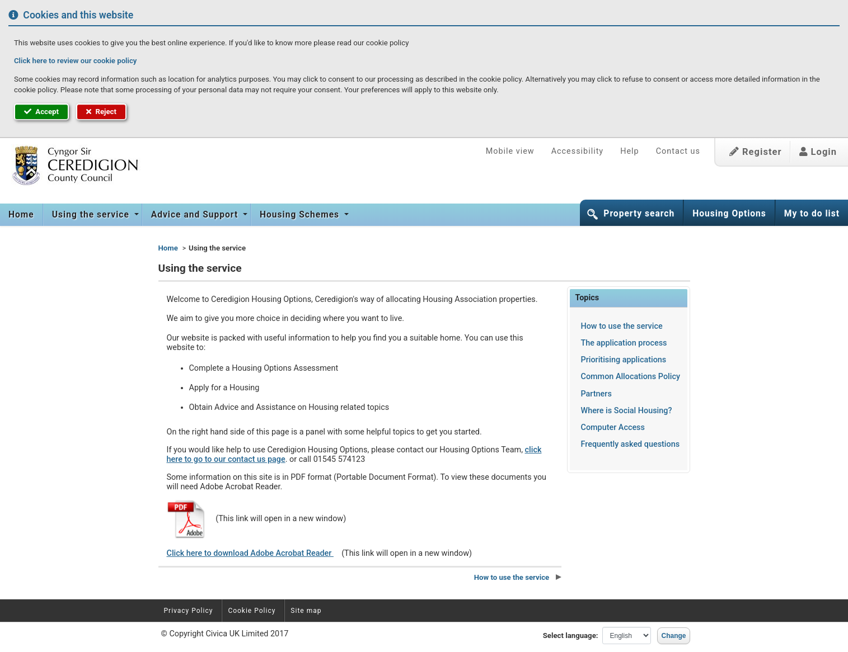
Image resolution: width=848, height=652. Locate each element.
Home (21, 215)
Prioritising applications (624, 360)
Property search (638, 214)
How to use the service (622, 326)
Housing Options (729, 214)
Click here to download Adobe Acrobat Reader (250, 553)
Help (629, 151)
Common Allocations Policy (630, 376)
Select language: (570, 635)
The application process (624, 343)
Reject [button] (101, 111)
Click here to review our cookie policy (75, 60)
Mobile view (510, 151)
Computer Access (613, 427)
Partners (596, 394)
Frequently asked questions (630, 444)
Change (673, 636)
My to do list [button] (812, 214)
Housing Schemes (301, 215)
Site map (306, 611)
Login (818, 152)
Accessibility (577, 151)
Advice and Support (196, 215)
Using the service (92, 215)
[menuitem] (21, 215)
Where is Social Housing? (626, 410)
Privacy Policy (188, 611)
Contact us (678, 151)
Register (755, 152)
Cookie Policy (251, 611)
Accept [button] (41, 111)
